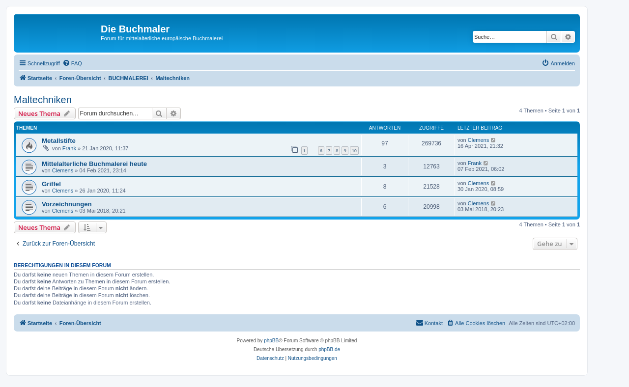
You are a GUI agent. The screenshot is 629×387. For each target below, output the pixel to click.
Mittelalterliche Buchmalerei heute (94, 163)
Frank (69, 148)
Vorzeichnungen (67, 204)
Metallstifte (59, 140)
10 (354, 150)
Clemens (478, 140)
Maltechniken (43, 99)
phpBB (271, 340)
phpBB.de (329, 349)
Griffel (51, 184)
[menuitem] (72, 63)
